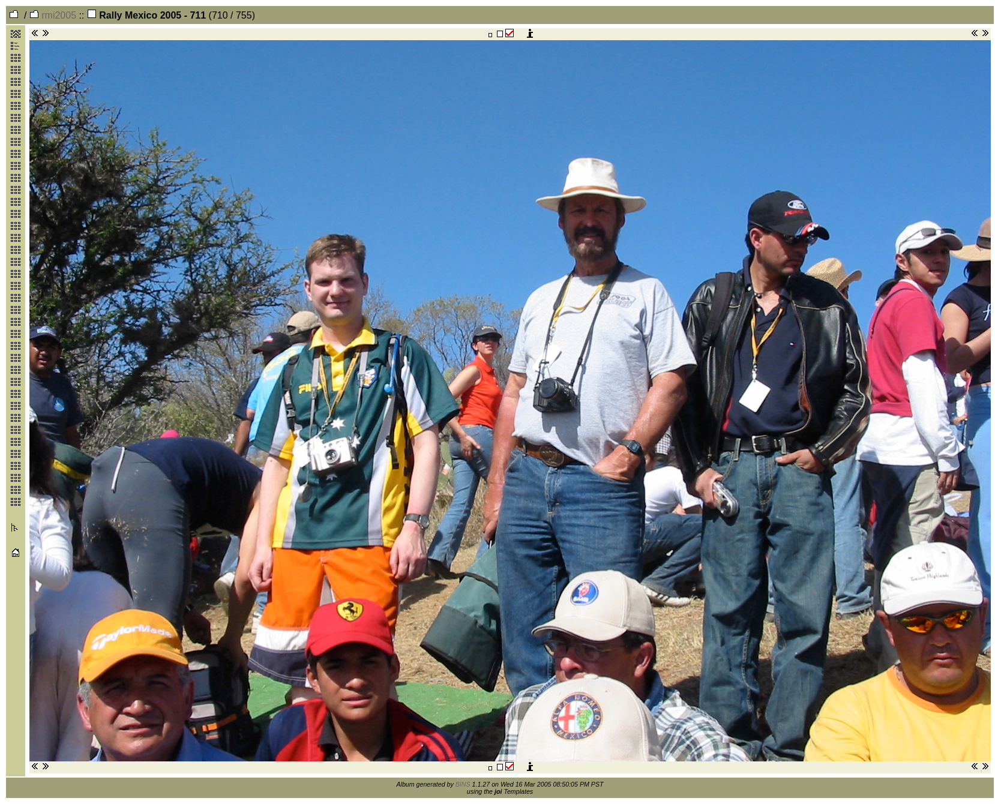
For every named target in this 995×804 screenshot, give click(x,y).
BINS (462, 784)
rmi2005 (52, 15)
